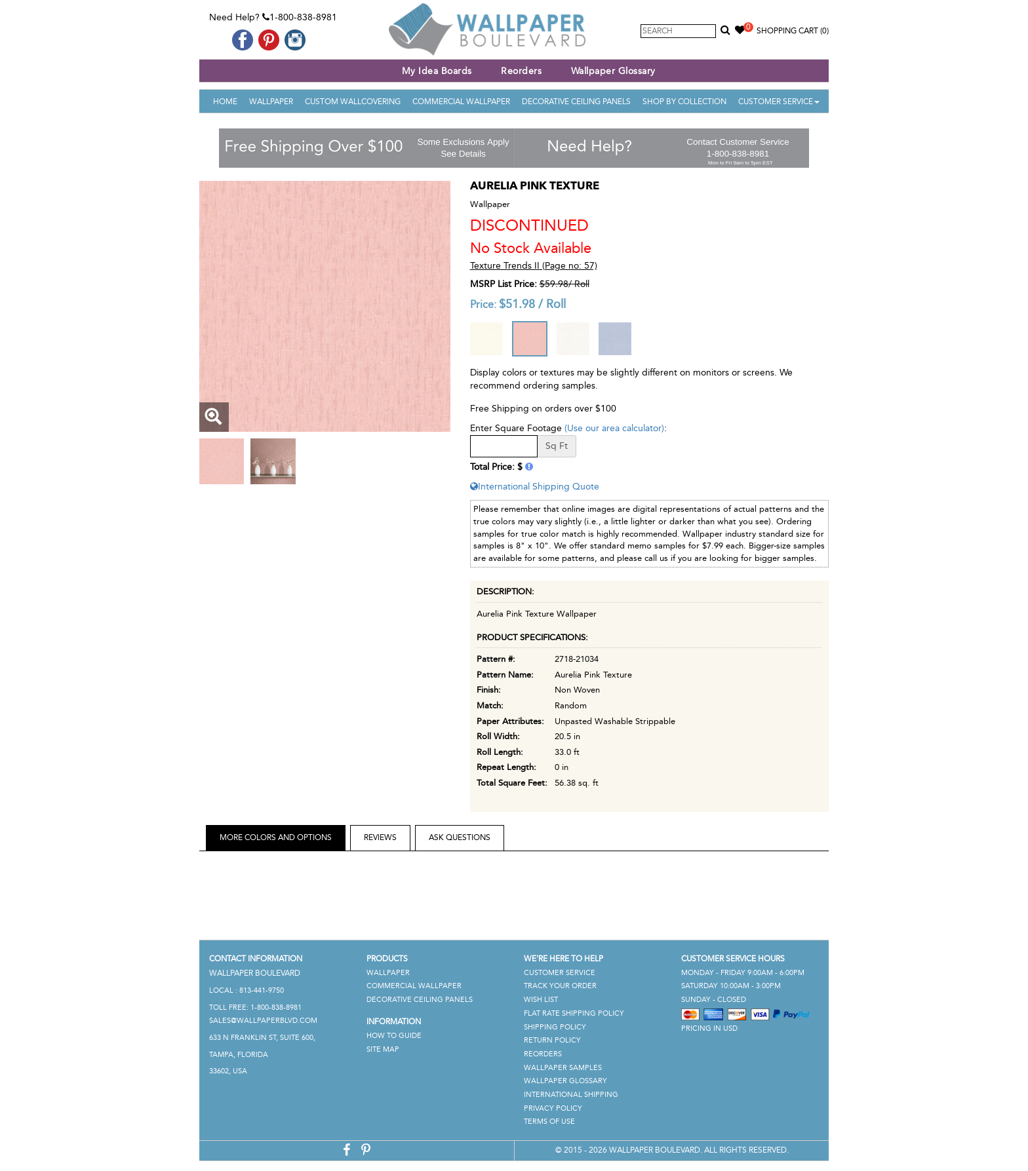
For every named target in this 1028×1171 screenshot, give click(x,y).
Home (225, 101)
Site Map (382, 1049)
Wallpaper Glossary (613, 71)
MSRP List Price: (503, 284)
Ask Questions (459, 837)
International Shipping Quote (534, 486)
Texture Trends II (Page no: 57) (533, 265)
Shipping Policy (555, 1027)
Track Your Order (560, 986)
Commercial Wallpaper (461, 101)
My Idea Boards (437, 71)
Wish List (541, 999)
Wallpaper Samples (563, 1068)
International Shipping (571, 1094)
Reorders (521, 71)
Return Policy (552, 1040)
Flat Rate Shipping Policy (574, 1013)
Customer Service (779, 101)
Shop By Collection (684, 101)
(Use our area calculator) (614, 428)
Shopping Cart (793, 30)
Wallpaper (271, 101)
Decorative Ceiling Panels (576, 101)
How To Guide (394, 1035)
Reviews (380, 837)
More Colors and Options (276, 837)
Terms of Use (549, 1121)
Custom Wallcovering (353, 101)
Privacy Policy (553, 1108)
